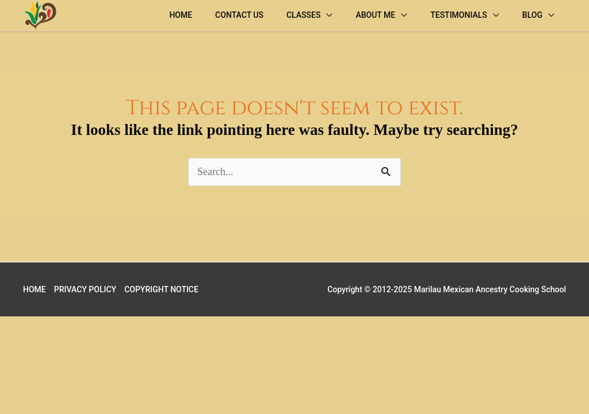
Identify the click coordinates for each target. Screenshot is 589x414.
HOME (34, 289)
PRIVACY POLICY (85, 289)
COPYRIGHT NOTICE (161, 289)
